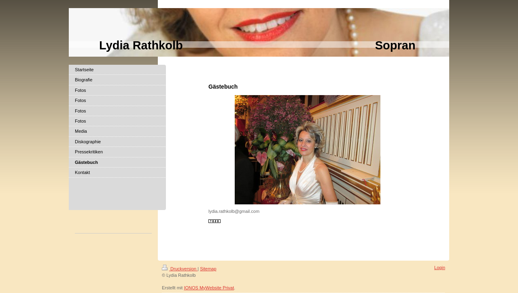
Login (439, 267)
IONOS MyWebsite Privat (209, 287)
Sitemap (208, 268)
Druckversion (179, 268)
